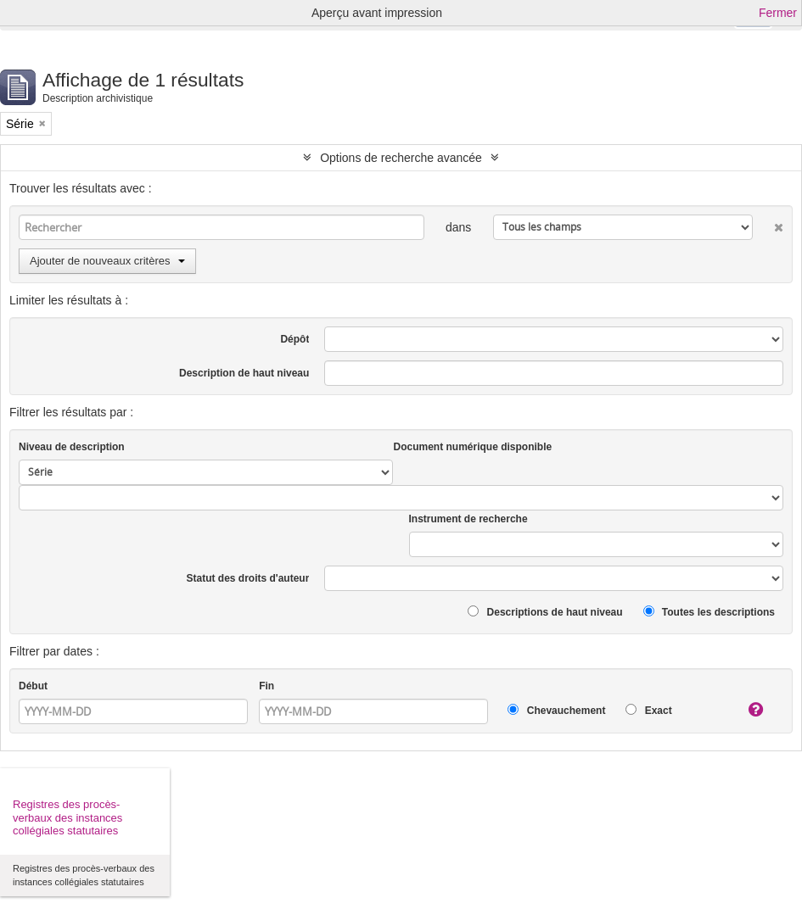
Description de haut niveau (244, 373)
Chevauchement (556, 710)
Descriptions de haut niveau (545, 611)
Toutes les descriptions (709, 611)
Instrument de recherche (468, 519)
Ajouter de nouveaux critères (107, 260)
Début (33, 686)
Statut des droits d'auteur (248, 578)
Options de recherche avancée (401, 158)
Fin (266, 686)
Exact (648, 710)
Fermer (778, 13)
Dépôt (294, 339)
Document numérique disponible (472, 447)
